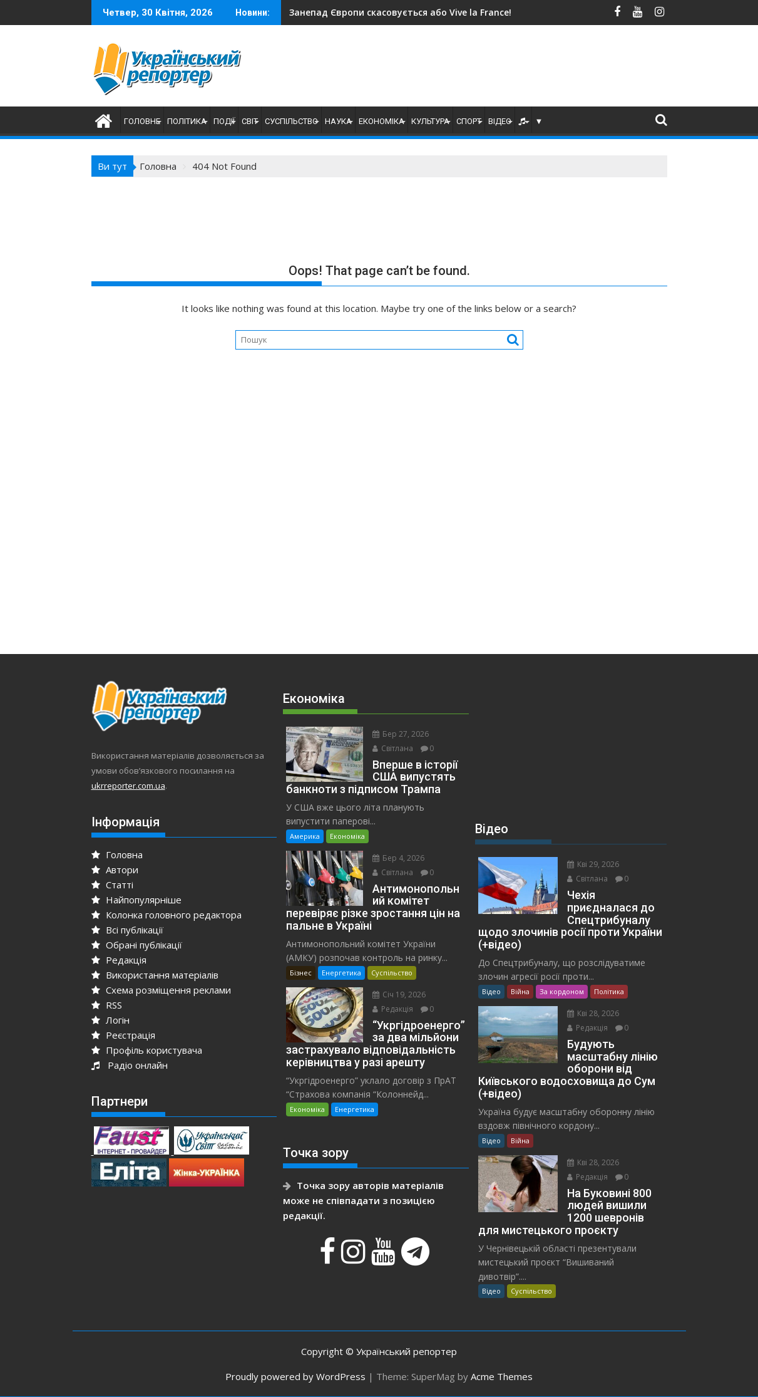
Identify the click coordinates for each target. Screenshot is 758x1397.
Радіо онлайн (129, 1065)
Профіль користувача (146, 1050)
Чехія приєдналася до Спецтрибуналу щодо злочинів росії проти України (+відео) (516, 12)
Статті (112, 884)
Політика (187, 121)
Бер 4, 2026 (398, 858)
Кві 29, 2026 (593, 864)
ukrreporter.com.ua (128, 785)
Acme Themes (502, 1376)
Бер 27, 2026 (400, 734)
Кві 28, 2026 (593, 1013)
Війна (520, 991)
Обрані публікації (136, 944)
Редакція (118, 959)
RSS (106, 1005)
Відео (499, 121)
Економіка (381, 121)
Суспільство (291, 121)
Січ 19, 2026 (399, 994)
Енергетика (341, 972)
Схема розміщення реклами (161, 990)
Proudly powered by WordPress (295, 1376)
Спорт (468, 121)
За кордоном (562, 991)
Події (224, 121)
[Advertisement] (503, 69)
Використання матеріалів (154, 975)
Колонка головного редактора (166, 914)
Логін (110, 1020)
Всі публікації (127, 929)
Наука (338, 121)
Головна (117, 854)
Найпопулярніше (136, 899)
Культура (430, 121)
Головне (142, 121)
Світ (250, 121)
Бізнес (301, 972)
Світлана (392, 748)
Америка (305, 836)
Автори (114, 869)
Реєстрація (123, 1035)
